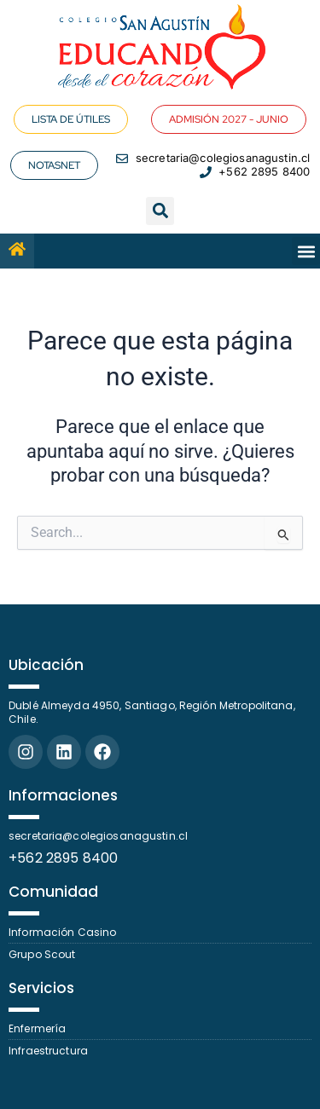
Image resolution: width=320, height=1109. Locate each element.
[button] (160, 211)
